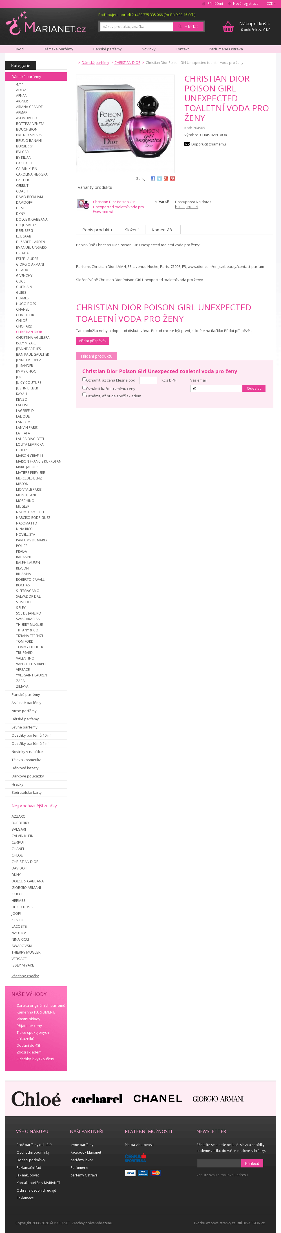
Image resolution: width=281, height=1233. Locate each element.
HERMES (22, 298)
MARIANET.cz (46, 23)
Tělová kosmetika (26, 759)
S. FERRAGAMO (27, 590)
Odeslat (254, 388)
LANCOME (24, 422)
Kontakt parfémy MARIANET (38, 1182)
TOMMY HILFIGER (29, 647)
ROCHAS (23, 585)
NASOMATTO (26, 523)
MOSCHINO (25, 500)
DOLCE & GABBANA (32, 219)
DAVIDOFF (24, 202)
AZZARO (19, 816)
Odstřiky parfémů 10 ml (31, 735)
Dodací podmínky (31, 1160)
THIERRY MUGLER (29, 624)
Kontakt (182, 48)
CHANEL (22, 309)
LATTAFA (23, 433)
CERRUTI (22, 185)
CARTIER (22, 180)
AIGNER (22, 101)
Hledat (191, 26)
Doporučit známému (208, 144)
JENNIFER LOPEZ (28, 360)
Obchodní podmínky (33, 1152)
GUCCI (21, 281)
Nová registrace (245, 3)
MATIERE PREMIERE (30, 472)
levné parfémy (81, 1144)
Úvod (19, 48)
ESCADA (22, 253)
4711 (20, 84)
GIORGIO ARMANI (30, 264)
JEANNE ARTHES (28, 348)
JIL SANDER (24, 365)
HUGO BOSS (26, 303)
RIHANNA (23, 573)
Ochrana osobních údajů (36, 1190)
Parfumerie (79, 1167)
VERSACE (23, 669)
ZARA (20, 680)
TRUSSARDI (25, 652)
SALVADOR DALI (28, 596)
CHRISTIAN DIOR (29, 331)
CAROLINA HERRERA (32, 174)
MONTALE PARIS (28, 489)
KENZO (21, 399)
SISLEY (21, 607)
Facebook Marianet (85, 1152)
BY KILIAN (23, 157)
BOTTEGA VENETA (30, 123)
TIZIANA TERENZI (29, 635)
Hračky (17, 784)
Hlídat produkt (186, 206)
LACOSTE (23, 405)
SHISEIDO (23, 602)
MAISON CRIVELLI (29, 455)
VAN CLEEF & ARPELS (32, 664)
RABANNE (24, 557)
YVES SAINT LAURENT (32, 675)
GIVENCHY (24, 275)
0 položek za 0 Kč (254, 26)
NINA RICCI (24, 528)
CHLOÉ (21, 320)
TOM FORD (25, 641)
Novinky (149, 48)
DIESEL (21, 208)
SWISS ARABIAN (28, 618)
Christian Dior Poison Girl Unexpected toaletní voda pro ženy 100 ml (118, 206)
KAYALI (21, 393)
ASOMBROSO (26, 118)
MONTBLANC (26, 495)
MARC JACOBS (27, 467)
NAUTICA (19, 932)
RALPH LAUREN (28, 562)
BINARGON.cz (254, 1223)
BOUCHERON (26, 129)
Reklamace (25, 1198)
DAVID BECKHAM (29, 196)
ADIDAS (22, 90)
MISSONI (22, 483)
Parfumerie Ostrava (226, 48)
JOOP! (20, 377)
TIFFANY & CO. (27, 630)
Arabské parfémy (26, 702)
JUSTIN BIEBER (27, 388)
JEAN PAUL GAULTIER (32, 354)
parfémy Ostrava (84, 1175)
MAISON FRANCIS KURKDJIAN (38, 461)
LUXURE (22, 450)
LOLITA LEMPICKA (30, 444)
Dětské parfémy (25, 718)
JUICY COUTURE (28, 382)
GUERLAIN (24, 286)
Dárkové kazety (25, 767)
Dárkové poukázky (28, 776)
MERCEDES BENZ (29, 478)
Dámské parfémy (26, 76)
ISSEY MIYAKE (26, 343)
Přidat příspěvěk (93, 340)
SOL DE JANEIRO (28, 613)
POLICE (21, 545)
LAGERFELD (25, 410)
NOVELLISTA (25, 534)
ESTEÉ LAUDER (27, 258)
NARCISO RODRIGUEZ (33, 517)
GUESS (21, 292)
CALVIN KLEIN (26, 168)
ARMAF (21, 112)
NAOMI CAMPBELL (30, 512)
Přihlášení (215, 3)
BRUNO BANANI (29, 140)
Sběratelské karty (27, 792)
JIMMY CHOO (26, 371)
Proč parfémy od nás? (34, 1144)
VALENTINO (25, 658)
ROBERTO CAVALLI (30, 579)
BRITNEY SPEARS (28, 135)
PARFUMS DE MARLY (32, 540)
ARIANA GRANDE (29, 106)
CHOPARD (24, 326)
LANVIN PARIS (26, 427)
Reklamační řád (29, 1167)
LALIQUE (23, 416)
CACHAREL (24, 163)
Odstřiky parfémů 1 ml (30, 743)
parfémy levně (81, 1160)
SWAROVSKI (22, 945)
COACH (22, 191)
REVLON (22, 568)
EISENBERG (24, 230)
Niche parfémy (24, 710)
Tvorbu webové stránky (212, 1223)
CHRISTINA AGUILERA (33, 337)
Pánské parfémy (26, 694)
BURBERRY (24, 146)
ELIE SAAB (23, 236)
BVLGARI (23, 151)
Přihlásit (252, 1163)
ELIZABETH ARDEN (30, 241)
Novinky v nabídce (27, 751)
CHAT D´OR (25, 315)
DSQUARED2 (26, 225)
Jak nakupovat (28, 1175)
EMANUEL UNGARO (31, 247)
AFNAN (21, 95)
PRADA (21, 551)
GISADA (22, 270)
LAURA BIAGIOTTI (30, 438)
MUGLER (22, 506)
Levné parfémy (24, 727)
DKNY (20, 213)
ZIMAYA (22, 686)
